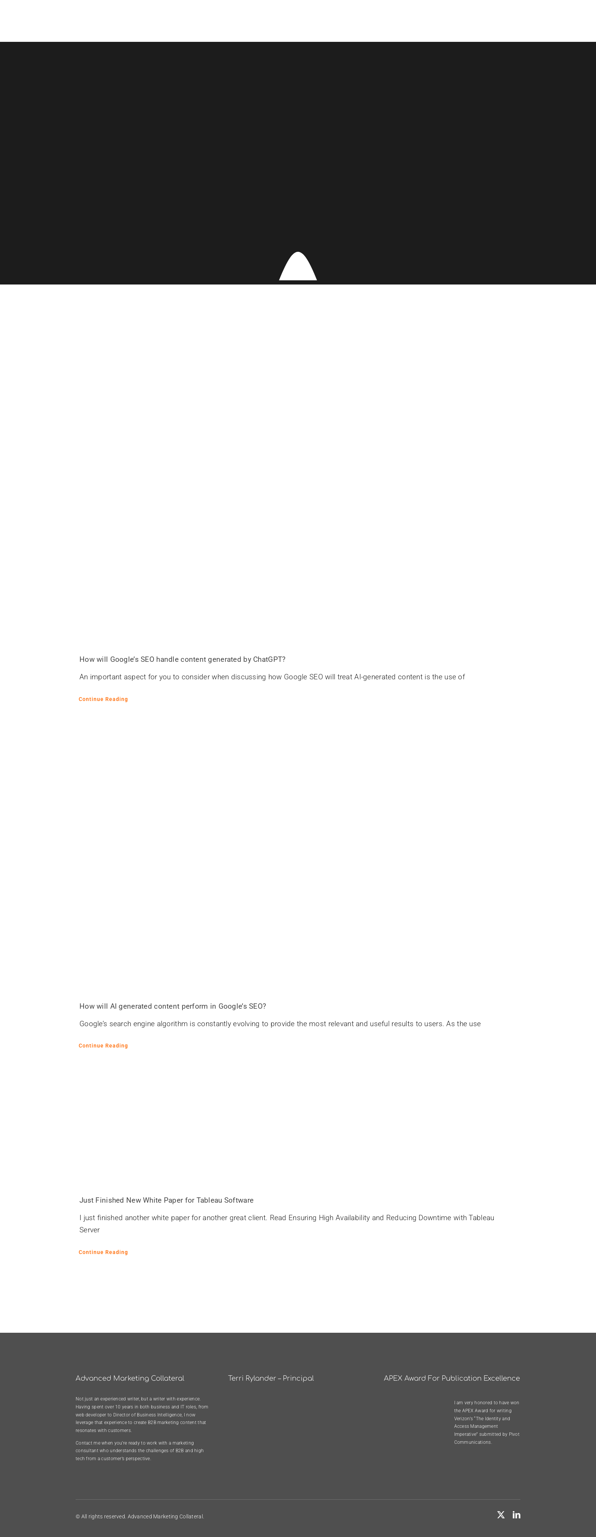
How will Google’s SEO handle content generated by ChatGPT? (182, 659)
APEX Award (475, 1410)
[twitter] (501, 1515)
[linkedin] (516, 1515)
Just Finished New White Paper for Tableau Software (166, 1200)
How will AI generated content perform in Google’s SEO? (172, 1006)
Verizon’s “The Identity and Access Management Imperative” (482, 1426)
